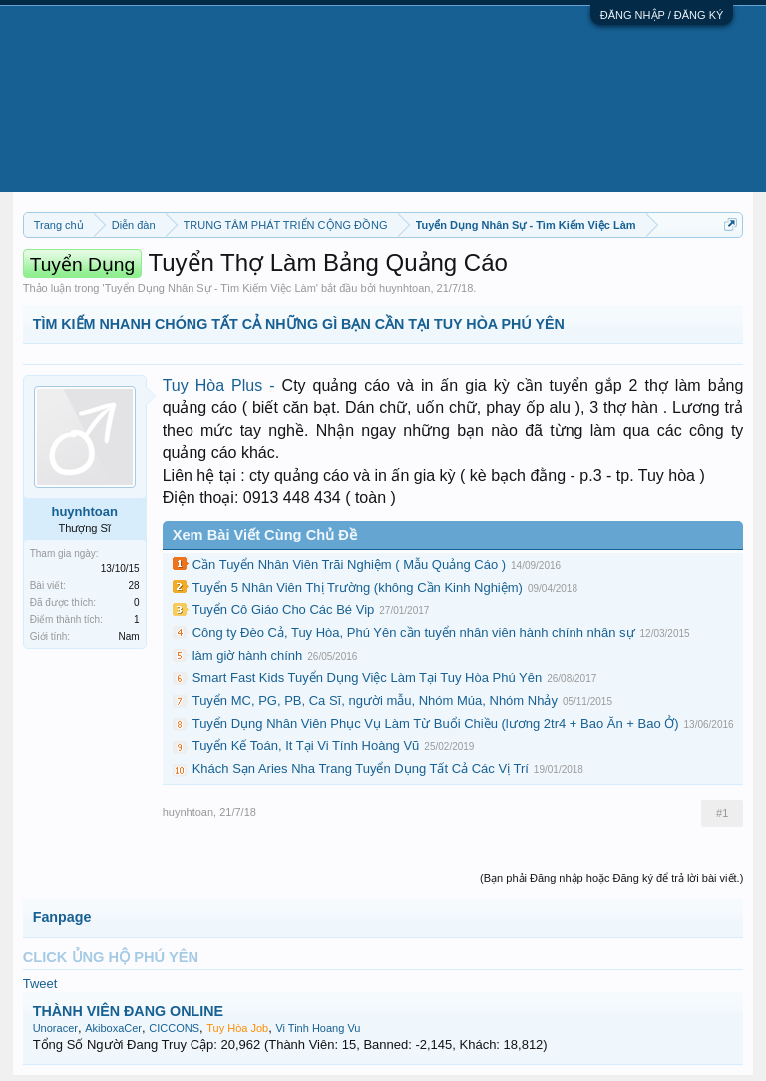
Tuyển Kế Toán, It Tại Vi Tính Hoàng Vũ (306, 745)
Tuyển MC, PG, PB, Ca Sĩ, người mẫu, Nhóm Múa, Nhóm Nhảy (375, 700)
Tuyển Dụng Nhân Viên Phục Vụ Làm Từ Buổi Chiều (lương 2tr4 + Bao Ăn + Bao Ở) (435, 723)
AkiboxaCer (113, 1028)
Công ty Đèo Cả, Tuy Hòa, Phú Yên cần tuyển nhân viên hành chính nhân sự (413, 632)
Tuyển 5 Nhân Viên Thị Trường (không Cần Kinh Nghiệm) (357, 587)
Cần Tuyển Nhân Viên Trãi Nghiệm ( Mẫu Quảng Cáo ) (349, 564)
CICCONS (174, 1028)
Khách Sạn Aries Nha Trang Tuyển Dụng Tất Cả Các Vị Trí (360, 768)
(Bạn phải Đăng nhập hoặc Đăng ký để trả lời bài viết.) (611, 878)
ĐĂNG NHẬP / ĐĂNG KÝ (662, 15)
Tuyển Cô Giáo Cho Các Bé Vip (283, 609)
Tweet (40, 983)
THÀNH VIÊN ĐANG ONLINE (128, 1011)
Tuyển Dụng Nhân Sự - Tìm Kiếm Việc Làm (210, 288)
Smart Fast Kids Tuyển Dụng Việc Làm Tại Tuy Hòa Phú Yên (367, 677)
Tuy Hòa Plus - (222, 385)
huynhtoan (404, 288)
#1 (722, 813)
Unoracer (55, 1028)
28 (134, 585)
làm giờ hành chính (247, 655)
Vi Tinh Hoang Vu (317, 1028)
